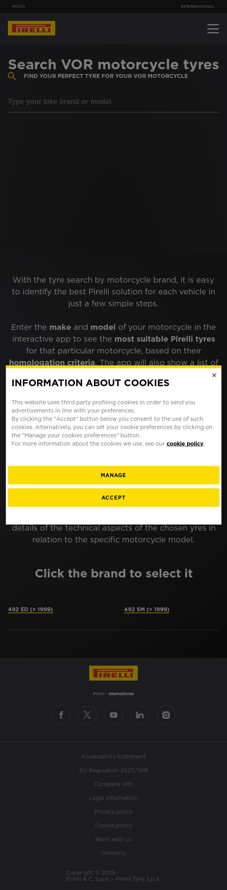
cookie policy (185, 443)
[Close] (214, 375)
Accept (113, 498)
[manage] (113, 475)
